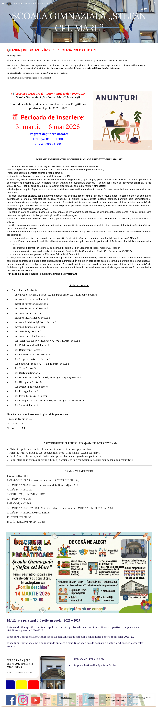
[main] (79, 21)
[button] (3, 3)
